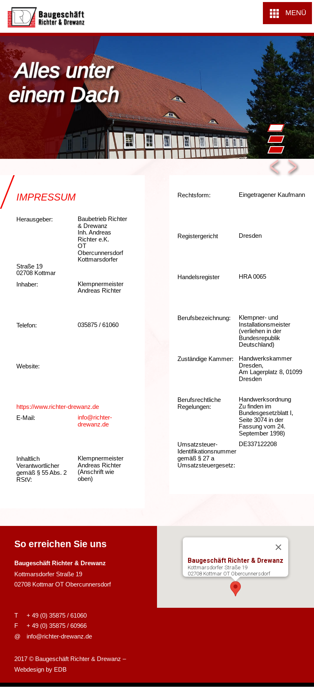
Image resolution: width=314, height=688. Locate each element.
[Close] (278, 547)
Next (293, 168)
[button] (287, 13)
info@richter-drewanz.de (95, 421)
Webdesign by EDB (40, 669)
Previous (275, 168)
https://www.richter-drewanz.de (57, 406)
